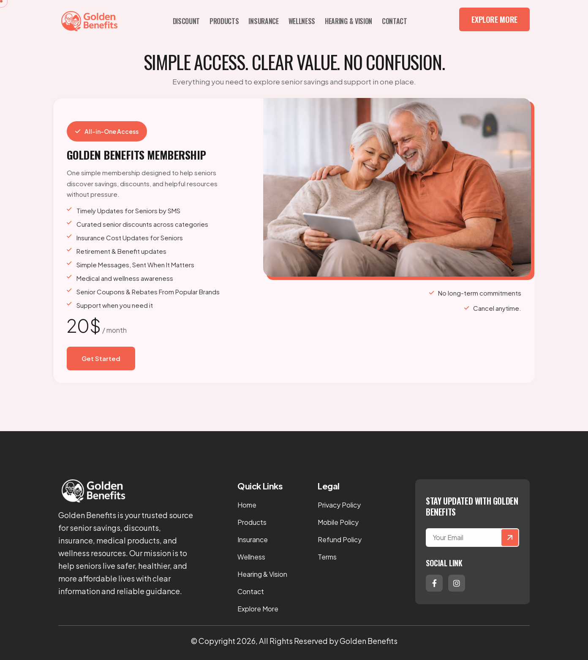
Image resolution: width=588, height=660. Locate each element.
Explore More (494, 19)
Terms (327, 556)
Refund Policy (340, 539)
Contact (394, 21)
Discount (186, 21)
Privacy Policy (339, 504)
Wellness (302, 21)
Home (246, 504)
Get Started (101, 358)
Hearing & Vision (348, 21)
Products (224, 21)
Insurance (263, 21)
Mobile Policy (338, 522)
